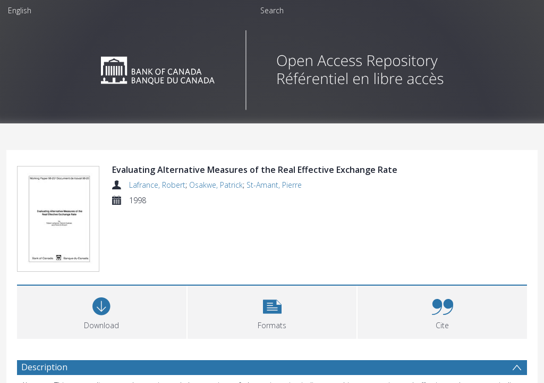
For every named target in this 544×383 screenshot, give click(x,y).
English (19, 10)
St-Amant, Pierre (274, 185)
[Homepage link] (272, 67)
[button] (272, 312)
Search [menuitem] (272, 10)
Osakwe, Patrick (216, 185)
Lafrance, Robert (157, 185)
